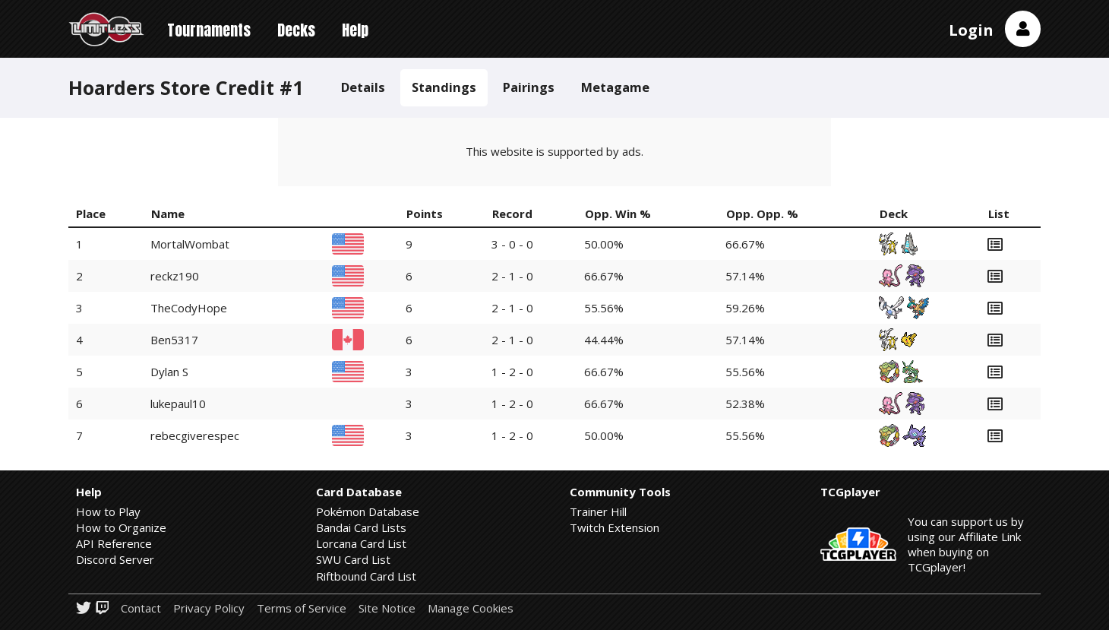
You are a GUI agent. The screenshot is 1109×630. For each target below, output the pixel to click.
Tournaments (209, 30)
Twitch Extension (614, 527)
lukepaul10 (178, 403)
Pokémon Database (367, 511)
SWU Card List (353, 559)
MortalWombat (189, 244)
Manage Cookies (470, 608)
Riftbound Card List (366, 576)
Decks (296, 30)
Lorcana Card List (361, 543)
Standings (444, 87)
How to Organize (121, 527)
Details (363, 87)
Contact (141, 608)
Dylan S (169, 371)
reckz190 (174, 275)
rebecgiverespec (194, 435)
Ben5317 (174, 339)
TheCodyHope (188, 307)
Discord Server (115, 559)
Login (971, 30)
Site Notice (387, 608)
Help (355, 30)
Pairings (528, 87)
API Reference (114, 543)
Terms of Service (301, 608)
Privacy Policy (209, 608)
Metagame (615, 87)
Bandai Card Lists (361, 527)
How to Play (108, 511)
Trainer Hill (598, 511)
